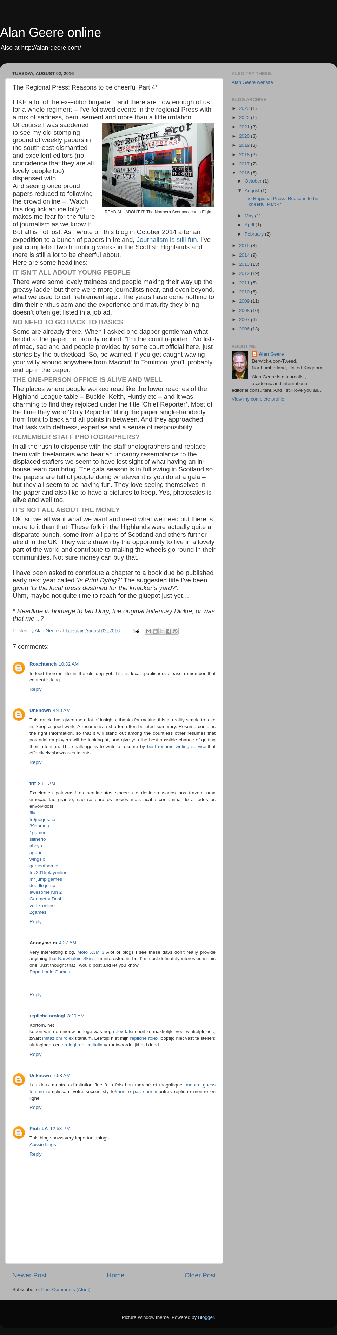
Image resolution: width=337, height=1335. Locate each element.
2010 (245, 292)
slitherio (37, 839)
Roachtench (43, 664)
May (250, 215)
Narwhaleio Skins (76, 958)
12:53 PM (60, 1128)
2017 (245, 163)
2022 (245, 117)
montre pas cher (134, 1091)
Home (115, 1275)
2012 (245, 273)
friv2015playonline (48, 872)
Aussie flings (42, 1144)
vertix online (42, 905)
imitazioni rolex (57, 1038)
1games (37, 832)
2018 (245, 154)
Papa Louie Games (49, 971)
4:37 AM (68, 942)
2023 (245, 108)
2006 (245, 328)
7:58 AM (62, 1075)
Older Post (200, 1275)
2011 (245, 282)
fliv (32, 812)
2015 (245, 245)
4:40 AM (62, 710)
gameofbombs (44, 865)
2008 (245, 310)
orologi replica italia (82, 1044)
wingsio (37, 859)
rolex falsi (123, 1031)
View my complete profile (258, 399)
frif (32, 783)
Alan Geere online (50, 32)
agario (36, 852)
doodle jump (42, 885)
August (253, 190)
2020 (245, 136)
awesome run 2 (45, 892)
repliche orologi (47, 1015)
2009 (245, 301)
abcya (35, 845)
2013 (245, 264)
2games (37, 912)
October (254, 181)
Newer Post (29, 1275)
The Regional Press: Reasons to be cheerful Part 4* (281, 201)
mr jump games (45, 879)
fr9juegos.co (42, 819)
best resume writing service (176, 746)
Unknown (40, 710)
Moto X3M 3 (90, 952)
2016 (245, 173)
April (250, 224)
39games (39, 825)
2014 (245, 255)
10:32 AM (69, 664)
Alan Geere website (252, 82)
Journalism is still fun (167, 239)
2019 (245, 145)
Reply (35, 689)
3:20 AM (76, 1015)
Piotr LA (38, 1128)
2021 (245, 127)
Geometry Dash (46, 898)
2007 (245, 319)
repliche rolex (144, 1038)
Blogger (206, 1317)
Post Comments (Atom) (66, 1289)
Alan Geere (271, 354)
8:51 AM (46, 783)
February (255, 234)
